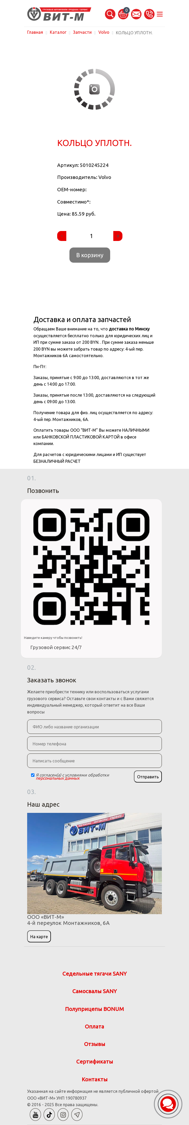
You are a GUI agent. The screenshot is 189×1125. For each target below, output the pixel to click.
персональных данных (57, 778)
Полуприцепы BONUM (94, 1009)
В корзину (89, 255)
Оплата (94, 1026)
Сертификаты (94, 1062)
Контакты (95, 1079)
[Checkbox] (32, 775)
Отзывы (94, 1044)
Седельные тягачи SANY (94, 974)
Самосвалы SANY (94, 991)
